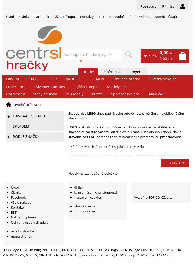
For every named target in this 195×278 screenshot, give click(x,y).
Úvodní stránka (25, 104)
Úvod (10, 16)
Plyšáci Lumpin (86, 86)
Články (24, 16)
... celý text (176, 163)
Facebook (42, 16)
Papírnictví (111, 71)
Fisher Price (16, 86)
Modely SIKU (117, 86)
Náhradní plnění (121, 16)
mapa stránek (21, 236)
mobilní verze (84, 211)
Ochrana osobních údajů (158, 16)
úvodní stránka (22, 231)
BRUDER (73, 79)
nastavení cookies (88, 197)
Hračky (88, 71)
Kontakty (87, 16)
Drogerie (136, 71)
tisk (81, 187)
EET (101, 16)
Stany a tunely (45, 94)
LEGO (52, 79)
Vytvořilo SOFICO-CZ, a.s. (153, 197)
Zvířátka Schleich (163, 79)
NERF (100, 79)
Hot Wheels (15, 94)
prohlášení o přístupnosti (97, 192)
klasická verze (84, 206)
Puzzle (97, 94)
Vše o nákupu (64, 16)
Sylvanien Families (49, 86)
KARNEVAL (155, 94)
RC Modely (75, 94)
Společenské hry (125, 94)
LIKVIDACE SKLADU (22, 79)
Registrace (148, 6)
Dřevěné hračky (126, 79)
